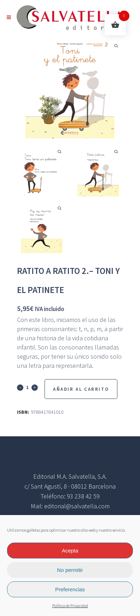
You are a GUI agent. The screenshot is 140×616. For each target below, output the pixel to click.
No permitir (70, 570)
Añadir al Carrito (81, 389)
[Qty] (27, 387)
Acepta (70, 551)
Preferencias (70, 589)
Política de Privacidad (70, 606)
